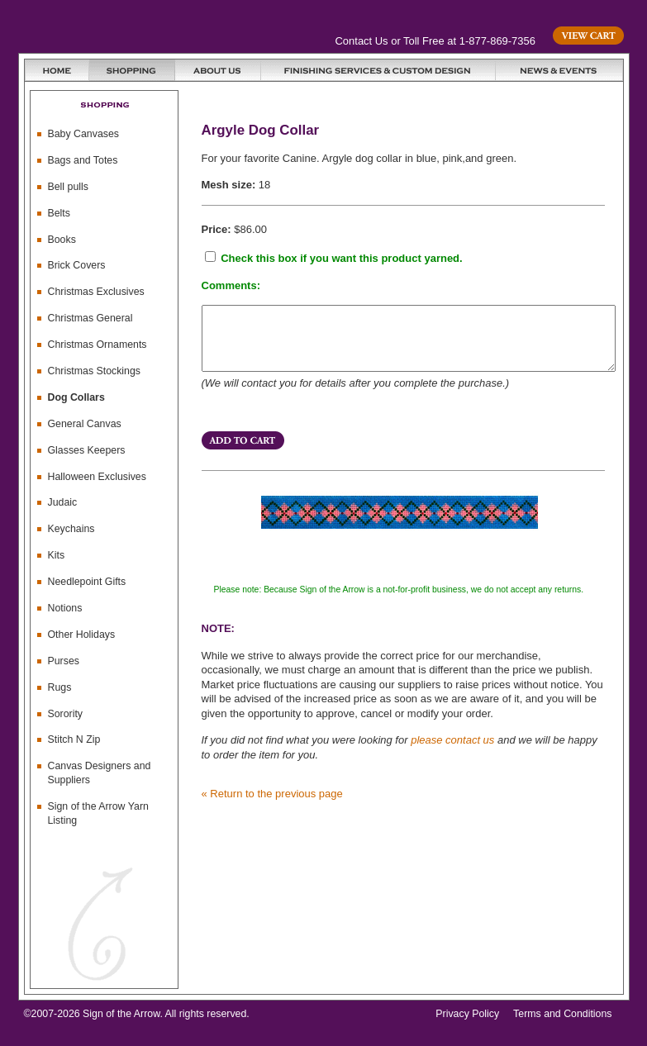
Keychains (71, 529)
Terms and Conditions (562, 1014)
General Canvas (84, 424)
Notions (65, 608)
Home (57, 70)
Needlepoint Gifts (87, 581)
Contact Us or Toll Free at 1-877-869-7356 (435, 41)
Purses (63, 661)
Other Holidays (82, 634)
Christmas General (90, 318)
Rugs (60, 687)
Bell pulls (68, 187)
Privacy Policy (467, 1014)
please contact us (452, 752)
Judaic (63, 502)
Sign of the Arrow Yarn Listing (98, 813)
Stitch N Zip (74, 739)
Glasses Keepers (87, 450)
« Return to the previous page (272, 806)
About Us (218, 70)
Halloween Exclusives (97, 477)
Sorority (65, 714)
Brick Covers (77, 265)
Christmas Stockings (94, 371)
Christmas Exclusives (96, 291)
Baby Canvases (83, 134)
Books (62, 239)
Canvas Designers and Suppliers (99, 773)
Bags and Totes (83, 160)
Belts (59, 213)
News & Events (559, 70)
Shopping (132, 70)
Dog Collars (76, 397)
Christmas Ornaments (97, 344)
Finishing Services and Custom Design (378, 70)
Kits (56, 555)
